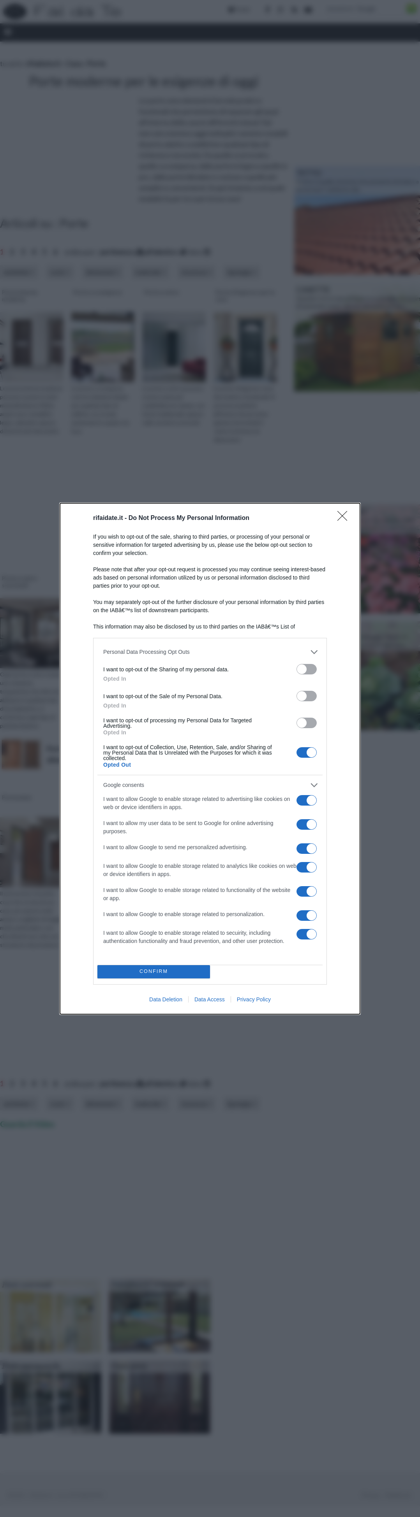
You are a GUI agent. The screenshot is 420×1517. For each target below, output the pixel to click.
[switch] (306, 669)
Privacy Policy (254, 999)
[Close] (344, 518)
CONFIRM (153, 971)
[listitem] (210, 652)
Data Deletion (165, 999)
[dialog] (210, 758)
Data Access (209, 999)
